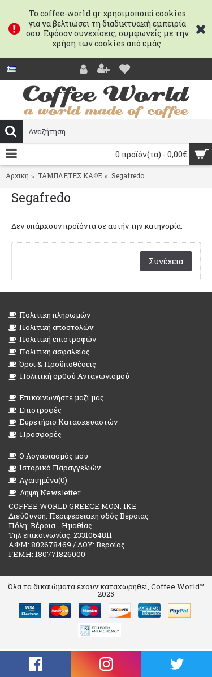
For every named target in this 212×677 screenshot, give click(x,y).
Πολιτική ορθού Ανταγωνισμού (68, 376)
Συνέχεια (166, 261)
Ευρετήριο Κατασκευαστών (63, 422)
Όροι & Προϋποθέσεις (52, 364)
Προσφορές (35, 434)
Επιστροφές (35, 410)
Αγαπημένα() (37, 480)
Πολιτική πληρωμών (49, 315)
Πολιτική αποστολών (50, 327)
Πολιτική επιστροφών (52, 339)
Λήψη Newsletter (44, 492)
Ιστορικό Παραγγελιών (54, 467)
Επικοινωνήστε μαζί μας (56, 397)
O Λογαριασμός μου (48, 456)
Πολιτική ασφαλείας (49, 351)
